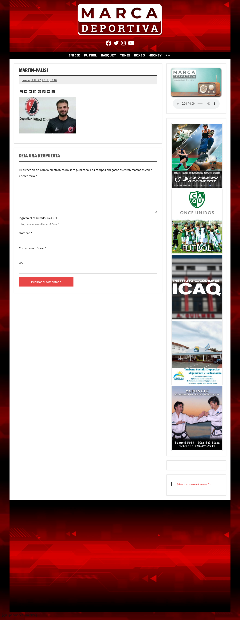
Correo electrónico (32, 247)
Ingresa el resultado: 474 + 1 (38, 217)
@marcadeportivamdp (193, 484)
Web (22, 262)
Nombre (25, 232)
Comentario (28, 175)
